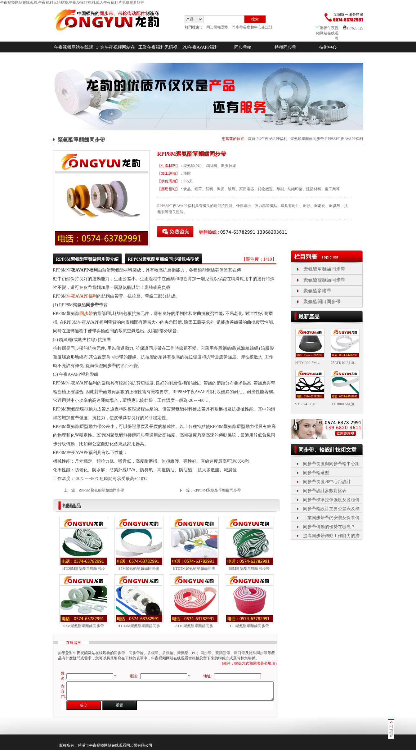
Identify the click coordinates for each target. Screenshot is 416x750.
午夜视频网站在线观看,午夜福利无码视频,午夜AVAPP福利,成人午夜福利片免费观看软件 (72, 2)
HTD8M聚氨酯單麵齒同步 (83, 568)
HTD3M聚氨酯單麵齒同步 (139, 626)
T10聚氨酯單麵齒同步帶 (249, 626)
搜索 (255, 19)
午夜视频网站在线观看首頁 (73, 52)
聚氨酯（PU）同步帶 (194, 653)
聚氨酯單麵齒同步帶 (307, 139)
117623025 (353, 28)
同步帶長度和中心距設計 (252, 27)
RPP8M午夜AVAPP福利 (344, 139)
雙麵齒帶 (222, 653)
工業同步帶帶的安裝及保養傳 (331, 517)
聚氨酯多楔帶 (317, 290)
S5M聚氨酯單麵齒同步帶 (139, 568)
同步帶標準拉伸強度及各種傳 (331, 499)
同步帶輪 (243, 47)
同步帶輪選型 (217, 27)
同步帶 (86, 313)
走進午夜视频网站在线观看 (115, 52)
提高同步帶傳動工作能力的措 (331, 535)
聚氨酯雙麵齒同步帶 (324, 279)
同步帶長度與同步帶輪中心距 (331, 463)
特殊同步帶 (258, 653)
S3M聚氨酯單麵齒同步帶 (83, 626)
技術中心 (328, 47)
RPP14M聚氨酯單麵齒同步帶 (217, 490)
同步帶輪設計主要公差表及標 (331, 508)
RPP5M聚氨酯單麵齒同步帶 (101, 490)
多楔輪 (167, 653)
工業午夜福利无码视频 (157, 52)
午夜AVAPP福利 (82, 296)
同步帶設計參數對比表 (325, 490)
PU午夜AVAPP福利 (200, 47)
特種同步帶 (285, 47)
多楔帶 (153, 653)
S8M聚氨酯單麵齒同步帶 (249, 568)
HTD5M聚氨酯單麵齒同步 (194, 568)
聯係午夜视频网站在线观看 (327, 33)
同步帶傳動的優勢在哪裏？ (329, 526)
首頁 (251, 139)
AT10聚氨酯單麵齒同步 (194, 626)
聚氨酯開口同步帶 (322, 301)
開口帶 (239, 653)
